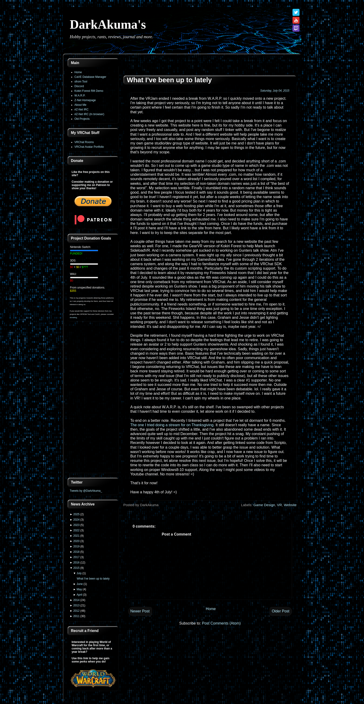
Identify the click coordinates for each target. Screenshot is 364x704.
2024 (76, 519)
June (80, 584)
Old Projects (82, 118)
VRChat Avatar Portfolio (89, 146)
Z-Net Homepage (85, 100)
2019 (76, 546)
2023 (76, 525)
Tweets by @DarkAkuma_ (86, 490)
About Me (80, 104)
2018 (76, 551)
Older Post (280, 611)
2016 (76, 562)
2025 (76, 514)
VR (279, 505)
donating (73, 317)
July (79, 573)
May (79, 589)
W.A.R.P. (80, 95)
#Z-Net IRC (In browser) (89, 114)
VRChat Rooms (84, 142)
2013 (76, 605)
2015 (76, 568)
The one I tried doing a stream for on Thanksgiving (172, 425)
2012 (76, 610)
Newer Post (140, 611)
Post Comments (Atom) (221, 623)
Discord (79, 86)
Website (290, 505)
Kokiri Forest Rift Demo (89, 91)
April (79, 594)
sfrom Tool (81, 81)
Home (78, 72)
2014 (76, 600)
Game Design (264, 505)
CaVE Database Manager (90, 77)
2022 (76, 530)
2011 (76, 616)
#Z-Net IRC (82, 109)
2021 (76, 535)
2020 (76, 541)
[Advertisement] (93, 400)
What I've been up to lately (93, 578)
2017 (76, 557)
